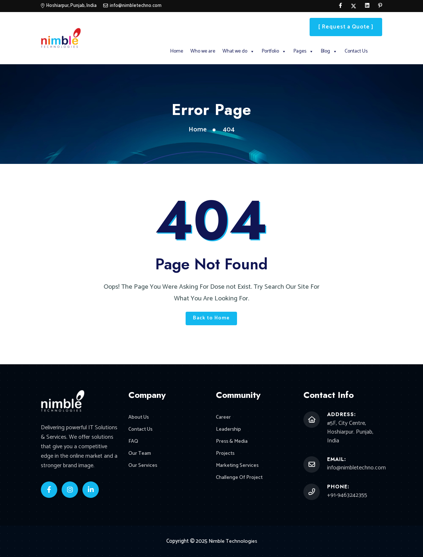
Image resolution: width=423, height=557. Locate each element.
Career (224, 418)
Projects (226, 455)
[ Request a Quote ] (345, 26)
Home (176, 51)
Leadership (229, 430)
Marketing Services (238, 468)
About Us (139, 418)
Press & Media (232, 443)
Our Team (140, 455)
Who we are (202, 51)
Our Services (143, 468)
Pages (304, 51)
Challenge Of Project (240, 480)
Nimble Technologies (232, 541)
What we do (238, 51)
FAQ (133, 443)
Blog (329, 51)
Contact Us (356, 51)
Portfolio (274, 51)
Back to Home (211, 318)
